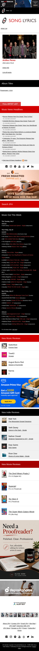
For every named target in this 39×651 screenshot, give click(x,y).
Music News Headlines (12, 109)
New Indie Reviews (10, 412)
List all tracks (7, 72)
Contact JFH (15, 623)
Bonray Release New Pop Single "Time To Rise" (18, 116)
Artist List (4, 28)
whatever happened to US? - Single (21, 439)
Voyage (11, 356)
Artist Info (5, 68)
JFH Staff (12, 626)
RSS (25, 160)
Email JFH (24, 623)
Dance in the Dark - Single (18, 430)
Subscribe (31, 628)
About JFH (6, 623)
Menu (7, 10)
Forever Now (13, 347)
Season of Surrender (16, 365)
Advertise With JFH (23, 626)
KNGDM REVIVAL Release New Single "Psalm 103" (19, 121)
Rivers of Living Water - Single (19, 456)
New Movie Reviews (11, 464)
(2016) (6, 90)
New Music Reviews (11, 338)
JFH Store (6, 628)
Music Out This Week (11, 215)
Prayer (24, 628)
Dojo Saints (13, 447)
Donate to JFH (16, 628)
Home (19, 630)
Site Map (32, 623)
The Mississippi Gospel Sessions (20, 421)
